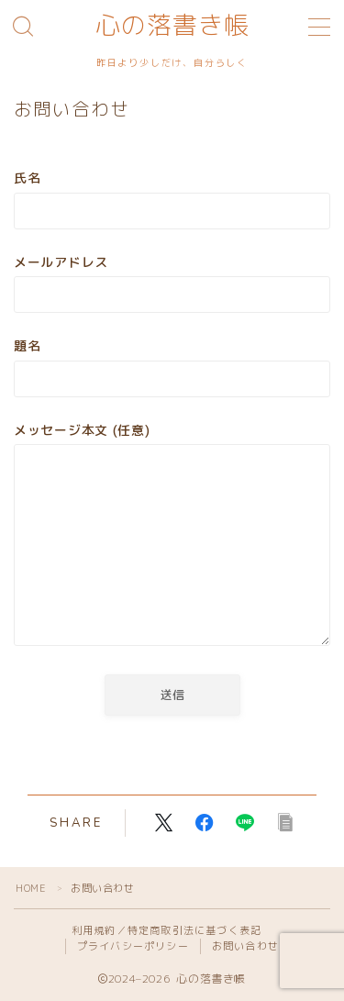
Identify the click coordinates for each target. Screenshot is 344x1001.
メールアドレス (172, 283)
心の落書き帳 (172, 26)
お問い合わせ (245, 946)
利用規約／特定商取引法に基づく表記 (166, 930)
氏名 (172, 198)
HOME (31, 888)
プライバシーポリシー (133, 946)
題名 (172, 366)
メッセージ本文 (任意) (172, 537)
